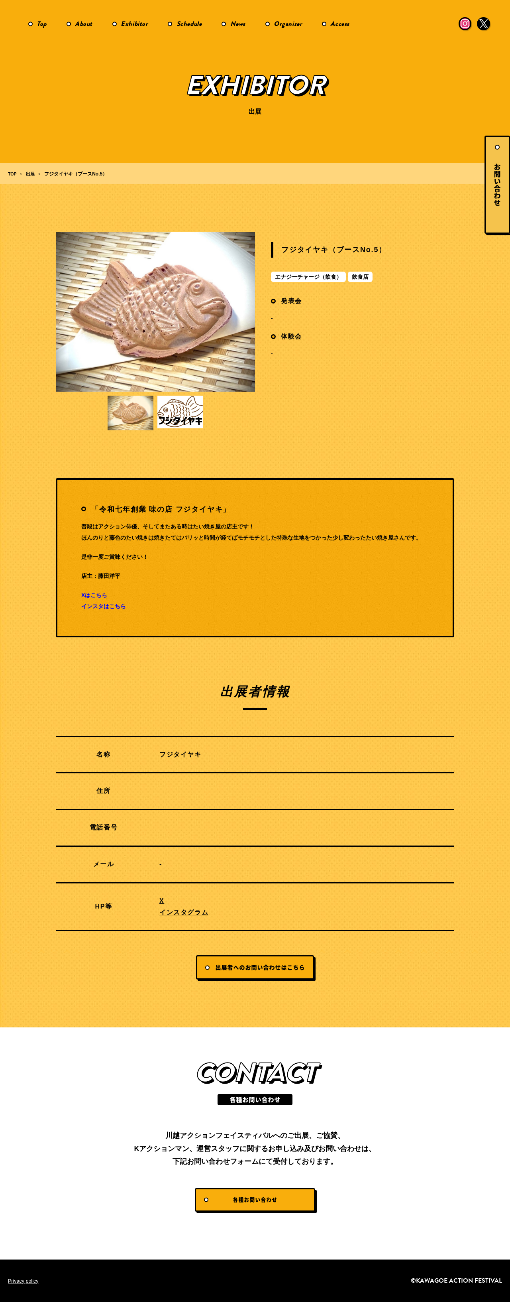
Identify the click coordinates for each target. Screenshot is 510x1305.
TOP (13, 174)
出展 (32, 174)
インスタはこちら (103, 606)
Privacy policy (25, 1284)
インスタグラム (183, 912)
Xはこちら (94, 595)
